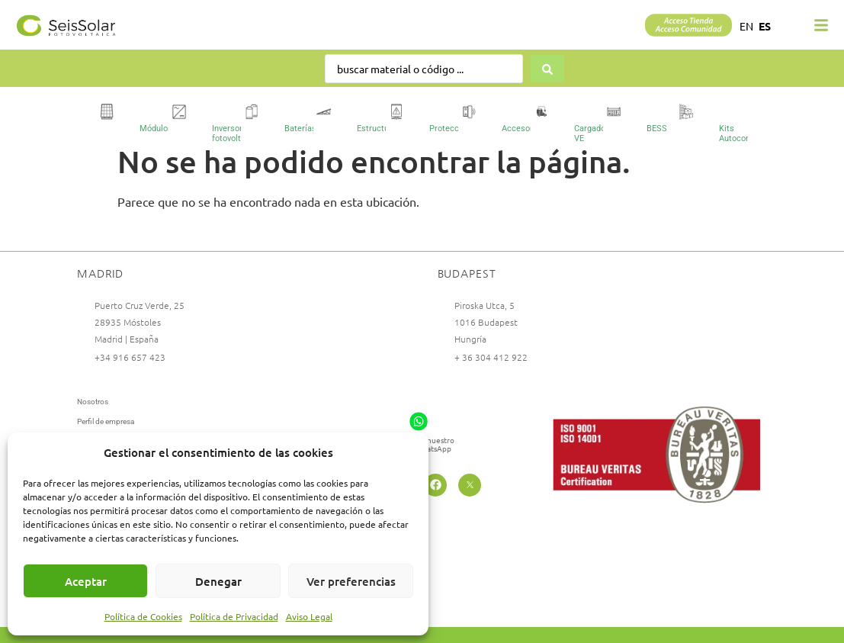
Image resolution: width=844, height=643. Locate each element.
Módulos (156, 128)
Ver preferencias (351, 581)
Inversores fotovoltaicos (237, 133)
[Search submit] (548, 68)
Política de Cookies (143, 616)
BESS (657, 128)
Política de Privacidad (234, 616)
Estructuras (379, 128)
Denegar (218, 581)
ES (765, 26)
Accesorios (523, 128)
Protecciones (454, 128)
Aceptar (86, 581)
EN (746, 26)
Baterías (300, 128)
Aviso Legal (309, 616)
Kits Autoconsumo (745, 133)
